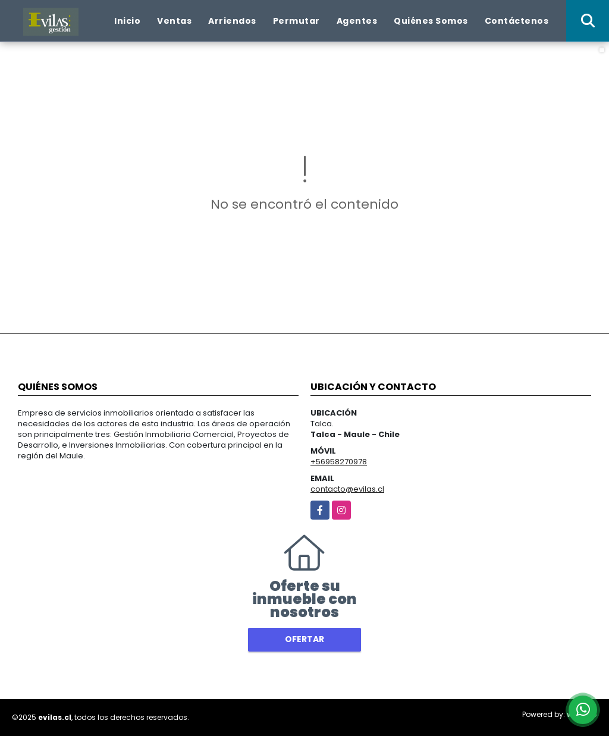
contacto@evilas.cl (347, 489)
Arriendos (232, 21)
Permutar (296, 21)
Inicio (127, 21)
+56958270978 (338, 461)
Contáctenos (517, 21)
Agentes (357, 21)
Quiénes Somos (431, 21)
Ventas (174, 21)
